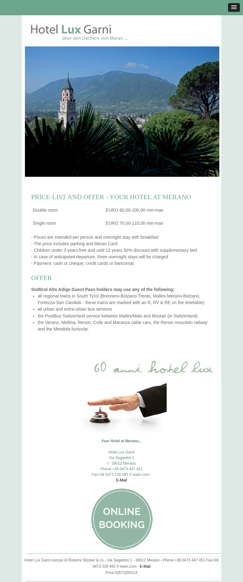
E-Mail (121, 480)
